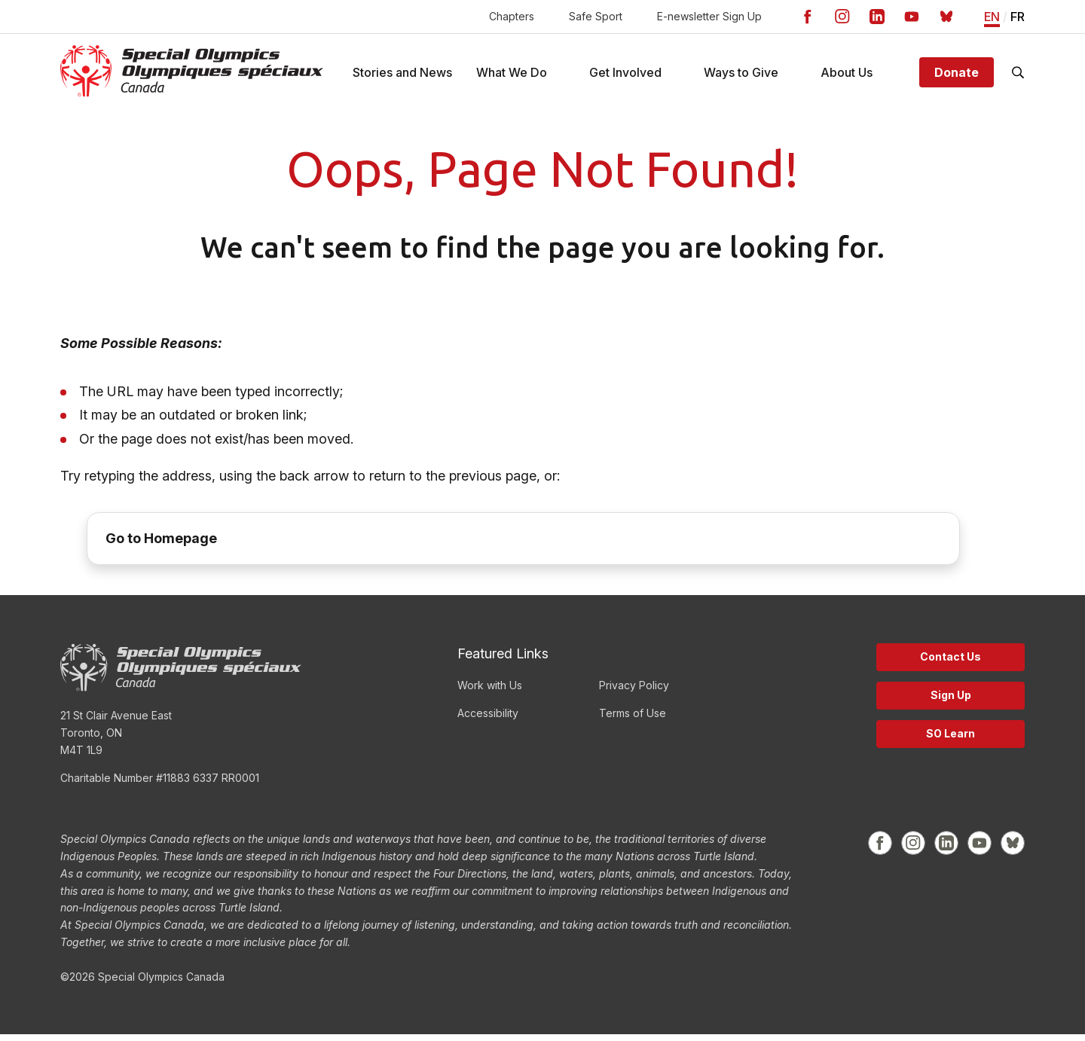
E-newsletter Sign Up (709, 16)
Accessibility (487, 719)
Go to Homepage (161, 545)
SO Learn (950, 740)
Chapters (511, 16)
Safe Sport (595, 16)
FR (1017, 17)
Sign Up (951, 701)
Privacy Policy (634, 691)
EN (992, 17)
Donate (956, 75)
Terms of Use (632, 719)
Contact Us (950, 663)
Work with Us (489, 691)
